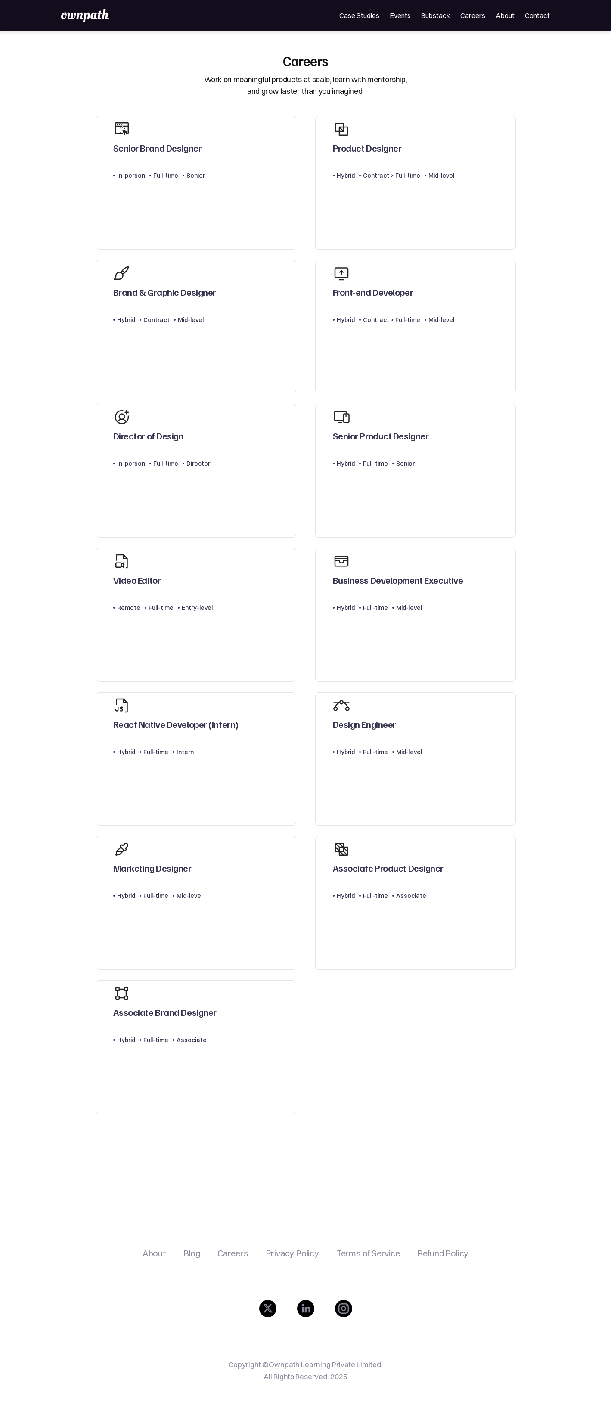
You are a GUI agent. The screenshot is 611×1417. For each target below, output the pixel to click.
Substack (435, 15)
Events (400, 15)
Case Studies (359, 15)
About (505, 15)
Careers (472, 15)
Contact (537, 15)
